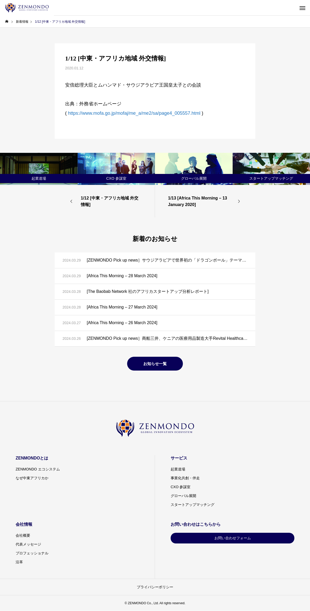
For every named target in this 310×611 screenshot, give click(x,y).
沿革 (19, 562)
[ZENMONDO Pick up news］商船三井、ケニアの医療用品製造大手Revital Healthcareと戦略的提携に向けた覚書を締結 (167, 338)
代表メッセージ (28, 544)
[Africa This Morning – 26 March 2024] (122, 322)
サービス (179, 458)
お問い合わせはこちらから (196, 524)
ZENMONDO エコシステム (38, 469)
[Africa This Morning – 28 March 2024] (122, 276)
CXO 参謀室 (180, 487)
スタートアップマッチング (192, 505)
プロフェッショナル (32, 553)
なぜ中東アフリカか (32, 478)
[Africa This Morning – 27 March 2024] (122, 307)
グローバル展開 (183, 496)
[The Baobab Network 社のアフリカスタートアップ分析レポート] (148, 291)
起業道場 (178, 469)
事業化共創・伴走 (185, 478)
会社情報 (24, 524)
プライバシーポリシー (155, 587)
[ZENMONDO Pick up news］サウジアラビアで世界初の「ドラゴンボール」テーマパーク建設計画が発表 (167, 260)
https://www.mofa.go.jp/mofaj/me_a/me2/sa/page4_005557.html (134, 113)
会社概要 (23, 535)
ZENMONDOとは (32, 458)
